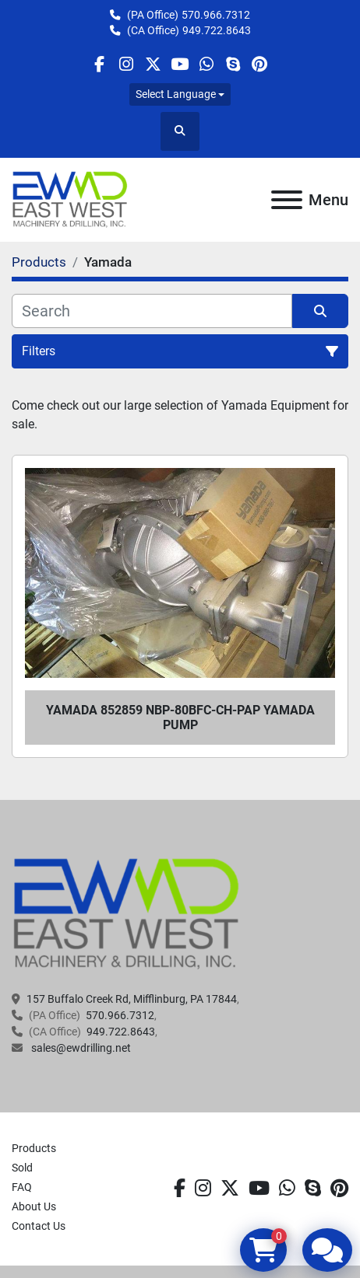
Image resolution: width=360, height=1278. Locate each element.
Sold (22, 1167)
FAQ (22, 1187)
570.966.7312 (216, 15)
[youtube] (179, 64)
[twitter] (153, 64)
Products (34, 1148)
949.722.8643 (216, 30)
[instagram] (126, 64)
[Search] (152, 311)
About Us (34, 1206)
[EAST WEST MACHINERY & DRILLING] (127, 913)
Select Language (176, 94)
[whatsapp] (206, 64)
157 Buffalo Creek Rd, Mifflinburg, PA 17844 (131, 999)
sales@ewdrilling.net (80, 1048)
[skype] (232, 64)
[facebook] (99, 64)
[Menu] (286, 199)
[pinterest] (260, 64)
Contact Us (38, 1226)
